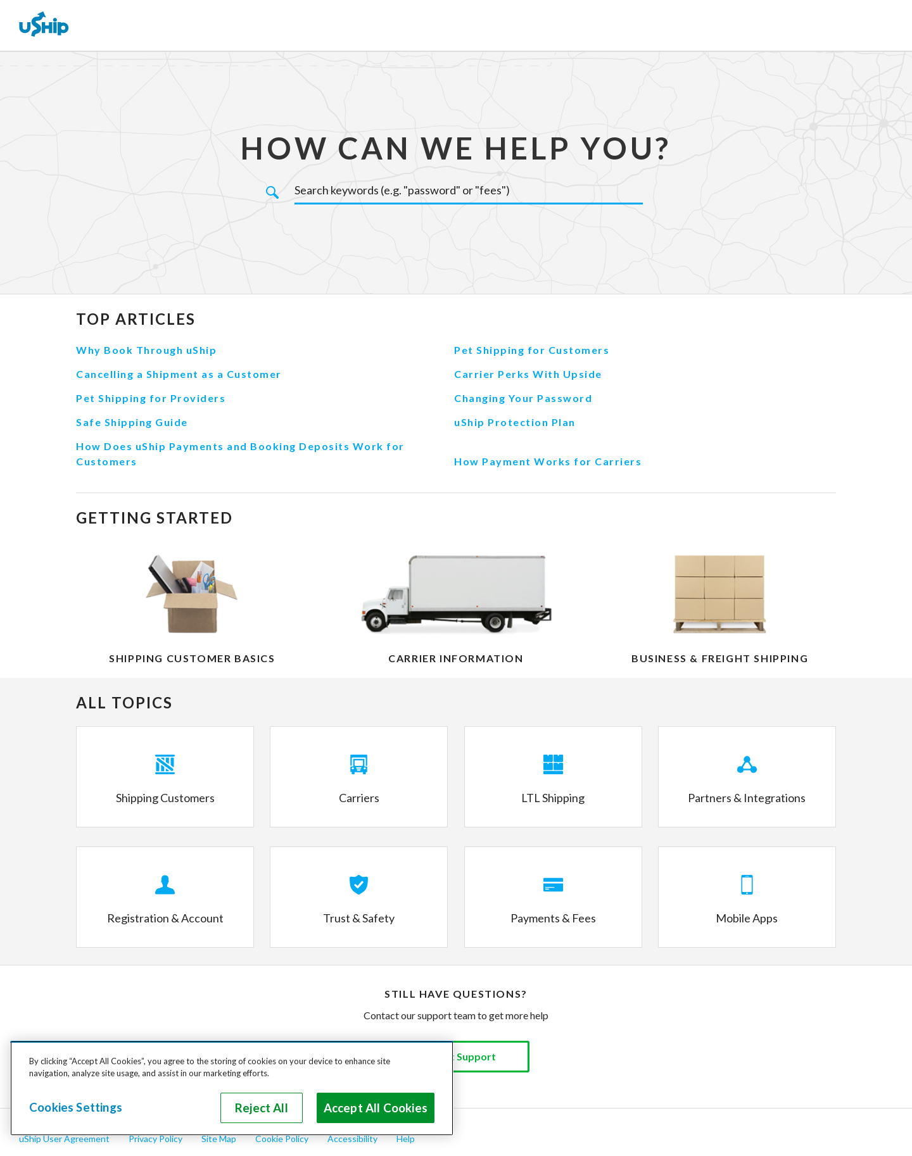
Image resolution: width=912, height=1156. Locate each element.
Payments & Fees (553, 918)
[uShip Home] (44, 25)
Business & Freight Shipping (719, 658)
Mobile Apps (747, 918)
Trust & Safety (359, 918)
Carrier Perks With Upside (528, 374)
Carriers (359, 798)
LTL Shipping (553, 798)
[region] (231, 1088)
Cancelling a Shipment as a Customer (179, 374)
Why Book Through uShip (146, 350)
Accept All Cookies (376, 1108)
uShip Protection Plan (515, 422)
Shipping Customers (165, 798)
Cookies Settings (75, 1107)
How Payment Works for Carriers (548, 461)
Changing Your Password (523, 398)
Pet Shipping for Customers (531, 350)
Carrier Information (455, 658)
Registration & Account (165, 918)
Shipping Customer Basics (192, 658)
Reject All (261, 1108)
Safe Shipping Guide (132, 422)
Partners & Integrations (747, 798)
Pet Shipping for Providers (150, 398)
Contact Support (456, 1056)
